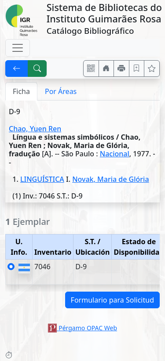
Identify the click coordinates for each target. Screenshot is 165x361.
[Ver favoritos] (152, 68)
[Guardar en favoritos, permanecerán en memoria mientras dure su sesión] (137, 68)
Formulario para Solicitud (112, 300)
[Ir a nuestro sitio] (106, 68)
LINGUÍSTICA (42, 179)
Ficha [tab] (21, 91)
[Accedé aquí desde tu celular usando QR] (91, 68)
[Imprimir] (121, 68)
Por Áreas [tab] (61, 91)
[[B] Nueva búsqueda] (37, 68)
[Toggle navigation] (17, 48)
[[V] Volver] (16, 68)
